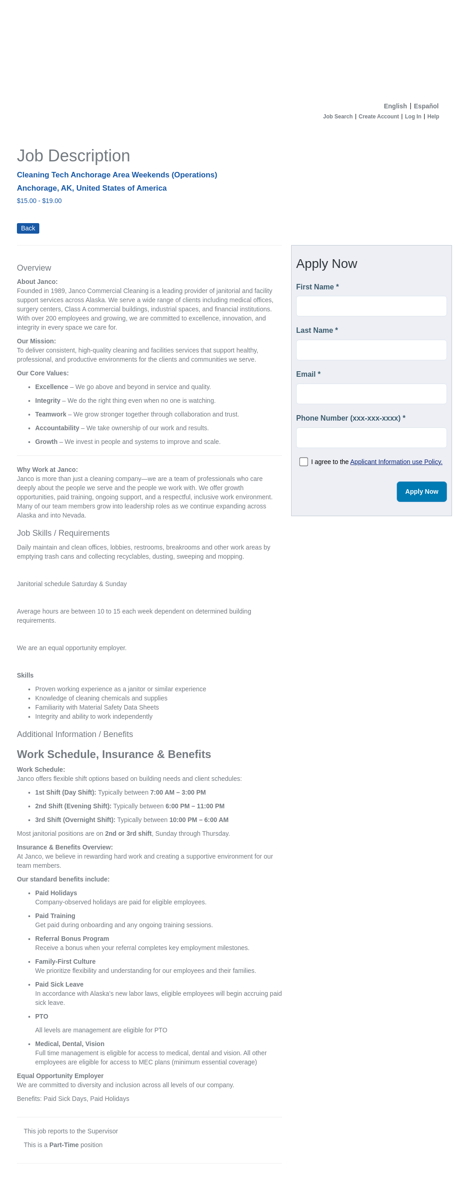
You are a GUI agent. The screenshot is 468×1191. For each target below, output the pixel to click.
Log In (413, 116)
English (395, 106)
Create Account (379, 116)
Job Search (338, 116)
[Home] (234, 49)
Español (426, 106)
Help (433, 116)
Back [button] (28, 228)
